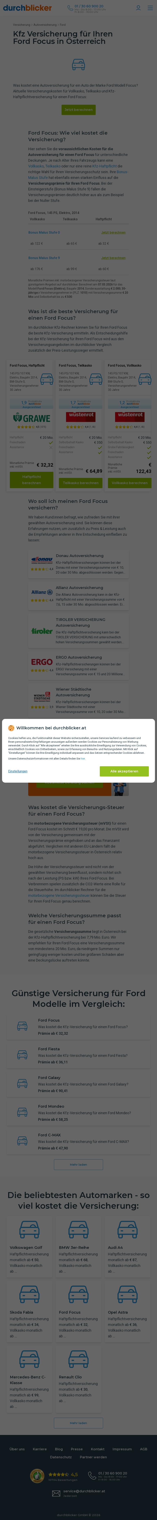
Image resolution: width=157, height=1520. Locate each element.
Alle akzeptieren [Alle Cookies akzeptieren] (124, 771)
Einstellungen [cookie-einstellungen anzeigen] (17, 771)
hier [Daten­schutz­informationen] (83, 758)
